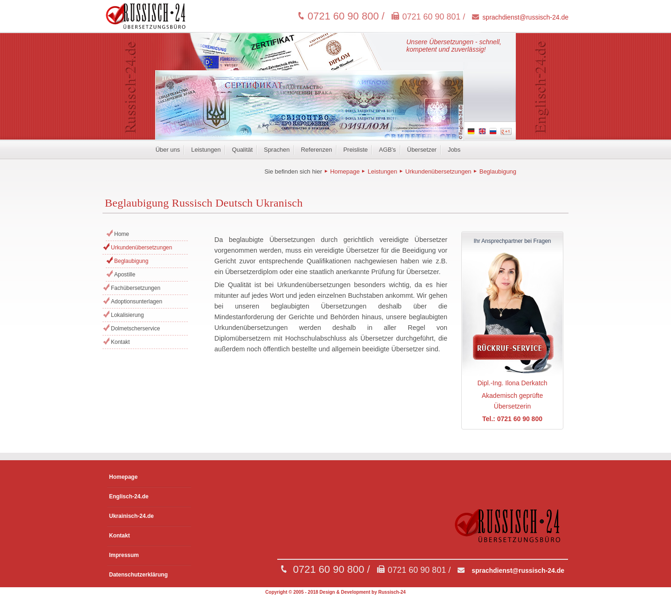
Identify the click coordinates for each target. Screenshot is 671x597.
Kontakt (120, 342)
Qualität (242, 149)
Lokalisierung (127, 315)
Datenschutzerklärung (138, 574)
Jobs (454, 149)
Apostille (124, 274)
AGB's (387, 149)
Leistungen (205, 149)
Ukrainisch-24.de (131, 516)
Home (121, 234)
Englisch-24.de (129, 496)
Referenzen (316, 149)
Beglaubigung (497, 171)
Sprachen (276, 149)
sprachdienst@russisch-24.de (525, 17)
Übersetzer (422, 149)
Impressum (124, 555)
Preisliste (355, 149)
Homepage (344, 171)
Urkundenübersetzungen (438, 171)
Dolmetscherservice (135, 328)
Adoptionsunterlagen (136, 301)
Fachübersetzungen (135, 288)
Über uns (168, 149)
